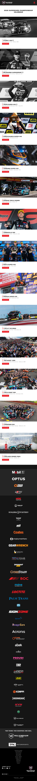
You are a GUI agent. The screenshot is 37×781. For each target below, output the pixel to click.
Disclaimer (22, 777)
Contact (18, 763)
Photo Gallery (18, 755)
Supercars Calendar (18, 750)
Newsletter (18, 759)
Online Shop (18, 760)
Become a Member (18, 756)
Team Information (18, 751)
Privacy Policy (16, 777)
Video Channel (18, 754)
